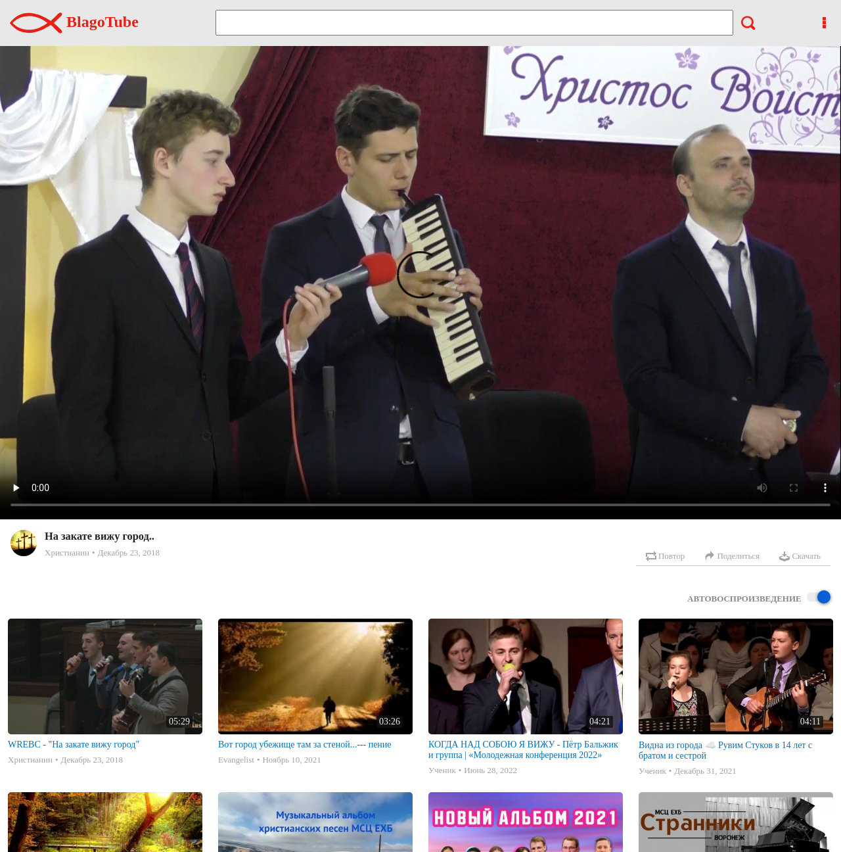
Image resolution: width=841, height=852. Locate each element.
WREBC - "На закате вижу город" (73, 744)
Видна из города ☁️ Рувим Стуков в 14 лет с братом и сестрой (725, 750)
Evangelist (236, 760)
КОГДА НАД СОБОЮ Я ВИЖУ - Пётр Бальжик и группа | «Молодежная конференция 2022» (523, 750)
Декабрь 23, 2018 (128, 552)
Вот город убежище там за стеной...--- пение (305, 744)
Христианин (67, 552)
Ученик (442, 770)
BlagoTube (74, 21)
